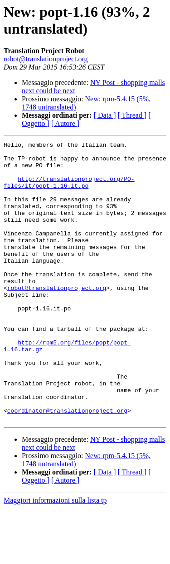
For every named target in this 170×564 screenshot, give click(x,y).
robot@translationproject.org (46, 59)
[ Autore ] (65, 123)
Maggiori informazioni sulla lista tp (55, 556)
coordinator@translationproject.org (67, 465)
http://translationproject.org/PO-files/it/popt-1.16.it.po (69, 191)
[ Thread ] (132, 115)
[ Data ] (105, 115)
